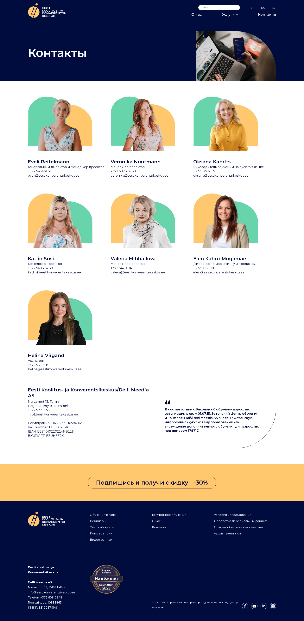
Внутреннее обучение (169, 515)
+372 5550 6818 (40, 365)
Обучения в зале (103, 515)
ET (252, 8)
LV (274, 8)
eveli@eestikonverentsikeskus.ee (53, 175)
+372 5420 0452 (123, 268)
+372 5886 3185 (205, 268)
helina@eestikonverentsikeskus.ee (55, 369)
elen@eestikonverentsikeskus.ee (218, 272)
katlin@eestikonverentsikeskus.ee (54, 272)
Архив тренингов (227, 533)
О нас (196, 14)
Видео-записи (101, 539)
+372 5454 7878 (40, 171)
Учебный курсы (102, 527)
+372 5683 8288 (40, 268)
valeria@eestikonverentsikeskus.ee (138, 272)
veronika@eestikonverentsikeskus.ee (139, 175)
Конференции (101, 533)
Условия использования (232, 515)
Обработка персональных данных (240, 521)
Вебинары (98, 521)
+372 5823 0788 (123, 171)
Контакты (267, 14)
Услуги (230, 14)
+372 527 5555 (204, 171)
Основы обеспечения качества (238, 527)
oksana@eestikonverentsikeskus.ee (220, 175)
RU (263, 8)
